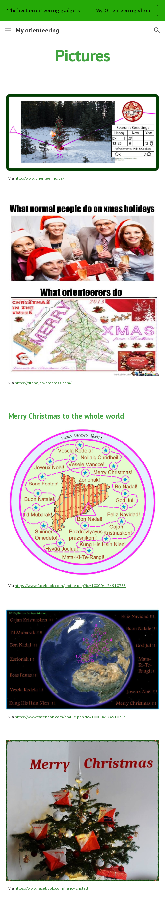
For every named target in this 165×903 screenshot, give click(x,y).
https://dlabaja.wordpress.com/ (43, 382)
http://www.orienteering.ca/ (39, 178)
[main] (82, 55)
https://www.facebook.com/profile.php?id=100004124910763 (70, 585)
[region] (82, 10)
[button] (8, 30)
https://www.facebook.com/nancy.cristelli (52, 888)
